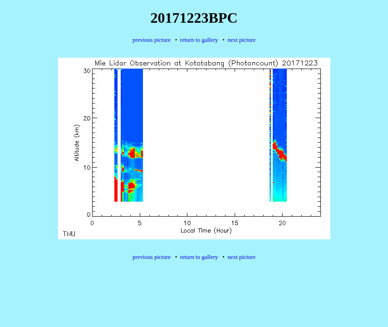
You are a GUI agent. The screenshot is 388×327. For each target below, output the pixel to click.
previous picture (152, 39)
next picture (241, 39)
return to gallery (199, 39)
